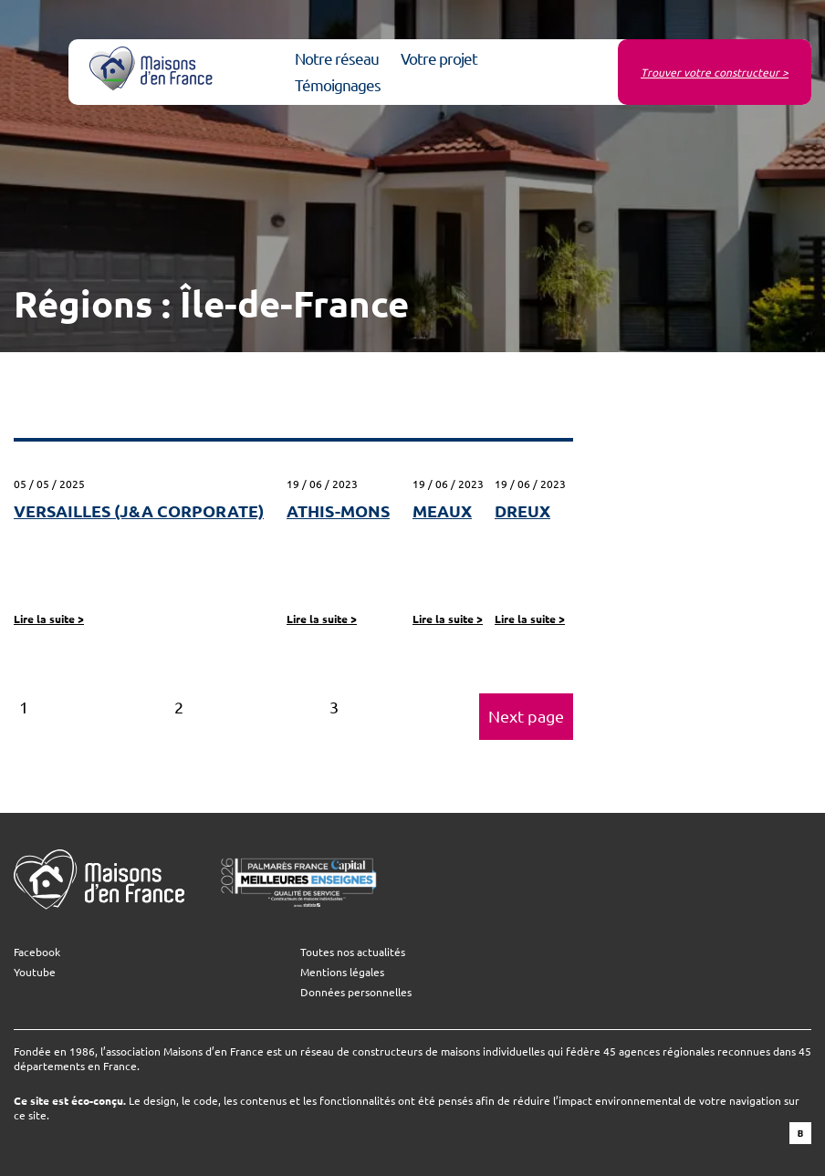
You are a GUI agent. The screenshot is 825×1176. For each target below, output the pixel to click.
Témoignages (338, 84)
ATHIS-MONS (338, 510)
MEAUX (442, 510)
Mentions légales (342, 971)
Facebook (37, 951)
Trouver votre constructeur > (714, 72)
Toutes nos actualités (352, 951)
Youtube (35, 971)
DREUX (522, 510)
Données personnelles (356, 991)
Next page (526, 715)
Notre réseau (337, 58)
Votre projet (439, 58)
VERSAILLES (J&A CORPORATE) (139, 510)
